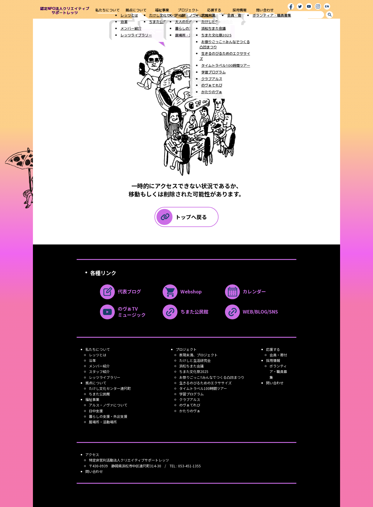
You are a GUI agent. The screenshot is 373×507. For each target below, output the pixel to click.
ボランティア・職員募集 (278, 371)
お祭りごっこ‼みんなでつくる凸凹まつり (211, 377)
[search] (305, 14)
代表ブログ (120, 291)
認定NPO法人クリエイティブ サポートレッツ (64, 10)
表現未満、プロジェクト (198, 354)
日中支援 (96, 410)
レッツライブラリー (104, 377)
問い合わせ (265, 10)
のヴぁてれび (189, 404)
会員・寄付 (278, 354)
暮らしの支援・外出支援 (108, 416)
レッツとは (97, 354)
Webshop (182, 291)
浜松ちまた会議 (191, 365)
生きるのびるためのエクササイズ (205, 382)
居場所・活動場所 (103, 421)
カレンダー (245, 291)
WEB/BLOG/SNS (251, 311)
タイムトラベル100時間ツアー (203, 388)
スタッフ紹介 (99, 371)
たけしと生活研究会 (195, 360)
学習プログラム (191, 393)
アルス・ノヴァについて (108, 404)
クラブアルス (189, 399)
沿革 (92, 360)
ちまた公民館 (185, 311)
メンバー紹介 (99, 365)
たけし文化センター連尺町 (110, 388)
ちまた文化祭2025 (193, 371)
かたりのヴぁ (189, 410)
